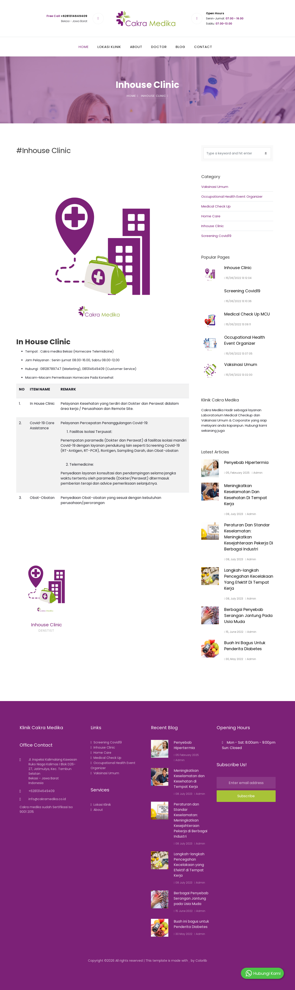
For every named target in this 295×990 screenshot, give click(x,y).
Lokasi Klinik (109, 46)
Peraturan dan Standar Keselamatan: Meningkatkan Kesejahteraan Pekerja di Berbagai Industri (190, 820)
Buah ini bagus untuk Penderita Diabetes (191, 924)
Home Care (210, 224)
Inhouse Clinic (212, 234)
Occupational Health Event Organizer (231, 205)
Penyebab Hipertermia (184, 745)
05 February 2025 (186, 755)
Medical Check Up (216, 214)
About (136, 46)
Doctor (159, 46)
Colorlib (201, 960)
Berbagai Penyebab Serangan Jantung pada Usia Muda (191, 898)
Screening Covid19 (216, 244)
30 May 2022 (183, 934)
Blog (180, 46)
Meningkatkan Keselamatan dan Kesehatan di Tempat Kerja (189, 778)
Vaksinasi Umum (214, 195)
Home (84, 46)
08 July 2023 (183, 794)
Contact (203, 46)
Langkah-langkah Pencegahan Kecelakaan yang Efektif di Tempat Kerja (189, 864)
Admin (179, 760)
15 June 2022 (183, 911)
